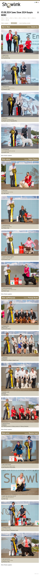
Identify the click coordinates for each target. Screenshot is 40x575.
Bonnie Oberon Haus (6, 529)
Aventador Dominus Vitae (7, 560)
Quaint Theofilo (5, 56)
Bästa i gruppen (5, 23)
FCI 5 (20, 18)
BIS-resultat (14, 23)
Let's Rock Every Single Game (8, 466)
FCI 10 (7, 20)
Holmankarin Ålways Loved (8, 119)
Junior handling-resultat (24, 23)
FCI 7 (29, 18)
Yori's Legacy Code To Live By (8, 151)
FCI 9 (2, 20)
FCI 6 (24, 18)
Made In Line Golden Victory (8, 88)
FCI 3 (11, 18)
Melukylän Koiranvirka (7, 226)
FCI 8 (33, 18)
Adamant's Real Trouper (7, 258)
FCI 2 (7, 18)
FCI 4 (16, 18)
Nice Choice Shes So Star (7, 192)
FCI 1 (2, 18)
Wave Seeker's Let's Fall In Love (9, 289)
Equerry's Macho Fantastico (8, 497)
